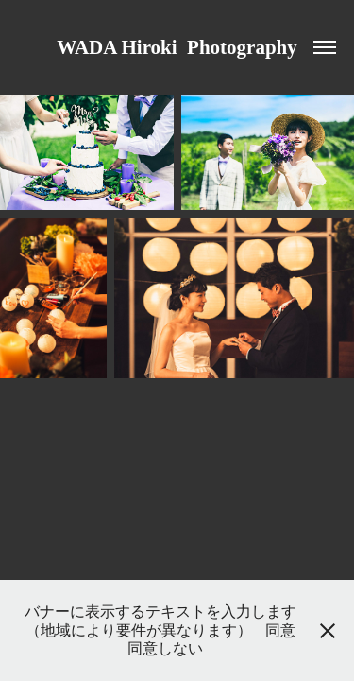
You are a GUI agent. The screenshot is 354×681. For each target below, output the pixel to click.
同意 (280, 630)
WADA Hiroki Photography (177, 47)
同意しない (165, 648)
